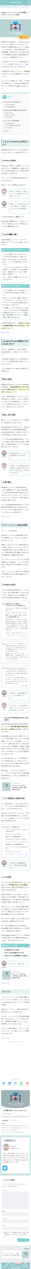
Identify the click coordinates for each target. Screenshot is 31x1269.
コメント (5, 1090)
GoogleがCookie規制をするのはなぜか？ (15, 110)
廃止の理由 (9, 113)
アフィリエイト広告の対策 (11, 120)
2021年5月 (7, 1247)
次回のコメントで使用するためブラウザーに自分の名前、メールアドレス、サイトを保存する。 (16, 1134)
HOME (16, 1262)
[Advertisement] (15, 1058)
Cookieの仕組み (10, 104)
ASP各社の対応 (10, 123)
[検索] (28, 1213)
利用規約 (20, 1265)
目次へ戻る (5, 332)
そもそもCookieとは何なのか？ (13, 102)
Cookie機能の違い (11, 106)
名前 (4, 1111)
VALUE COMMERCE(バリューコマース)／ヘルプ (17, 661)
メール (5, 1118)
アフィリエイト (8, 1224)
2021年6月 (7, 1243)
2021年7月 (7, 1240)
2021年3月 (7, 1251)
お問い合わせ (12, 1265)
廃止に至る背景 (10, 115)
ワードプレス (8, 1228)
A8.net (7, 608)
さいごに (6, 131)
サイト (4, 1125)
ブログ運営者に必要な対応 (13, 125)
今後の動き (9, 117)
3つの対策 (9, 127)
